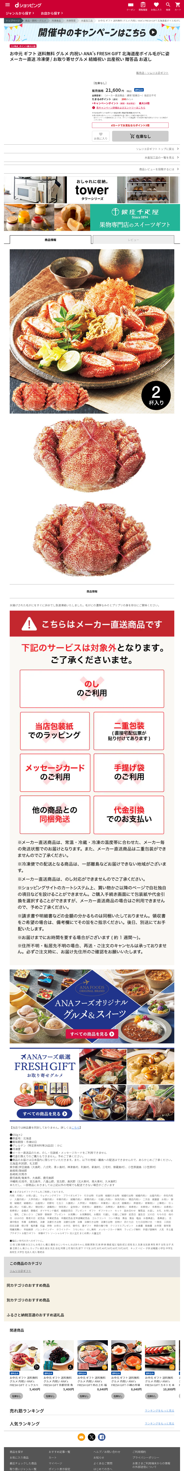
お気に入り (100, 138)
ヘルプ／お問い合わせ (106, 1452)
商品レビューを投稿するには (156, 169)
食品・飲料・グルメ (35, 20)
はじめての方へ (102, 1469)
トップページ (13, 20)
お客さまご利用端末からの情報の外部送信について (151, 1465)
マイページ (55, 1463)
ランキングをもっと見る (159, 1410)
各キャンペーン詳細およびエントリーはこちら (120, 107)
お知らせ (98, 1457)
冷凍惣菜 (71, 20)
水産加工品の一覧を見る (159, 157)
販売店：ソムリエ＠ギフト (152, 73)
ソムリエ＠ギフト (20, 1271)
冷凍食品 (56, 20)
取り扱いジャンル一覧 (23, 1469)
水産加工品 (87, 20)
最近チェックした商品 (23, 1463)
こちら (76, 1127)
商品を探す (16, 1452)
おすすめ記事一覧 (59, 1452)
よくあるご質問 (102, 1463)
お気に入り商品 (19, 1457)
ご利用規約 (139, 1452)
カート (53, 1457)
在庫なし (16, 1396)
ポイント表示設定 (59, 1469)
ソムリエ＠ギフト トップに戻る (155, 148)
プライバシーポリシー (145, 1457)
